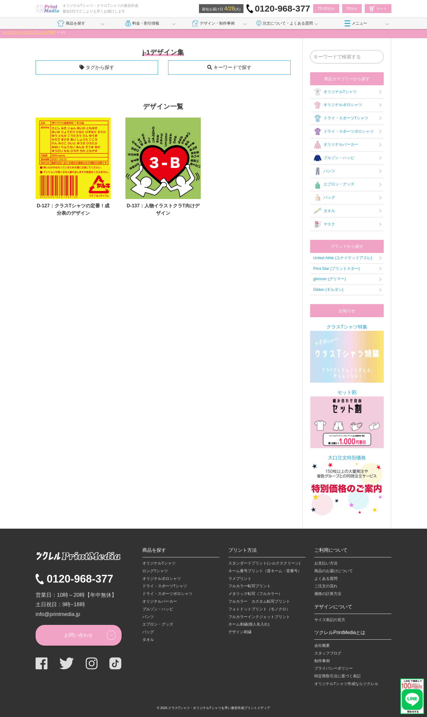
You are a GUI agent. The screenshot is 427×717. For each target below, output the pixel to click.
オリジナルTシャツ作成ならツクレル (346, 683)
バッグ (324, 197)
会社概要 (322, 645)
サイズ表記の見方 (329, 619)
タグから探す (100, 67)
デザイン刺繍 (239, 632)
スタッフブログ (327, 653)
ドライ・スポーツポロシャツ (343, 131)
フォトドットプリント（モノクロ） (259, 609)
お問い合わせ (78, 635)
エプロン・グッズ (333, 184)
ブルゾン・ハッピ (333, 158)
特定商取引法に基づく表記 (337, 676)
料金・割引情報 (142, 23)
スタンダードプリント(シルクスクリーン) (264, 563)
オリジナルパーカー (335, 144)
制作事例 (322, 661)
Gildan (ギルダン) (328, 289)
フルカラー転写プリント (249, 586)
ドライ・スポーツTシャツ (340, 118)
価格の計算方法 (327, 593)
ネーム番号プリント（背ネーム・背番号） (265, 571)
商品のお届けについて (333, 571)
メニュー (356, 23)
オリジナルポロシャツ (337, 105)
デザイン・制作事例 (213, 23)
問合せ (352, 9)
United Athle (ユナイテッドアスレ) (342, 258)
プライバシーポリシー (333, 668)
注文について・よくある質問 (284, 23)
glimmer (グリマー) (329, 279)
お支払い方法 (325, 563)
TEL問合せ (326, 9)
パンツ (324, 171)
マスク (324, 224)
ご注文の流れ (325, 586)
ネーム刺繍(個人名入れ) (249, 624)
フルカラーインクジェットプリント (259, 617)
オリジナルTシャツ (335, 91)
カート (378, 9)
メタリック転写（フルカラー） (255, 593)
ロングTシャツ (155, 571)
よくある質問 (325, 578)
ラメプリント (239, 578)
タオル (324, 210)
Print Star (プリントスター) (336, 268)
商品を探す (71, 23)
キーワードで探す (232, 67)
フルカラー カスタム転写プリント (259, 601)
